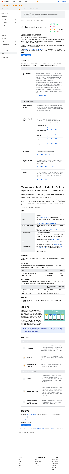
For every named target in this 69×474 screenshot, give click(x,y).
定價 (31, 1)
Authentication (17, 5)
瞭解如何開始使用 (26, 55)
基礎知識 (7, 8)
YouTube (37, 465)
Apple (41, 217)
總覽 (2, 8)
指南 (19, 459)
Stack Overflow (55, 461)
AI (13, 8)
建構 (14, 1)
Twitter (36, 463)
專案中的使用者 (31, 414)
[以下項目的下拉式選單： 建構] (16, 1)
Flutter (44, 417)
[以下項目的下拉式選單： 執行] (22, 1)
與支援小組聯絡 (55, 459)
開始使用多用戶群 (57, 244)
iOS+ (24, 417)
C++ (49, 113)
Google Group (55, 463)
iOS (36, 95)
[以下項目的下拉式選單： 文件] (38, 1)
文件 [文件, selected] (35, 1)
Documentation (6, 5)
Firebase (22, 20)
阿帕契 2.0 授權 (53, 428)
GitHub (19, 467)
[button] (7, 10)
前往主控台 (64, 1)
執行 (20, 1)
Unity (53, 113)
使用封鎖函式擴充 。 (48, 223)
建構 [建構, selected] (19, 8)
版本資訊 (54, 465)
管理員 (25, 419)
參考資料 (32, 8)
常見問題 (54, 467)
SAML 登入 (49, 229)
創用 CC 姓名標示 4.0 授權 (39, 428)
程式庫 (19, 465)
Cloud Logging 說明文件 (55, 239)
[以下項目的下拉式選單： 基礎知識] (10, 8)
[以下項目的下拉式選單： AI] (15, 8)
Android (41, 95)
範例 (37, 8)
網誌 (59, 1)
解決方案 (26, 1)
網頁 (45, 95)
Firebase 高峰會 (38, 461)
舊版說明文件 (54, 469)
